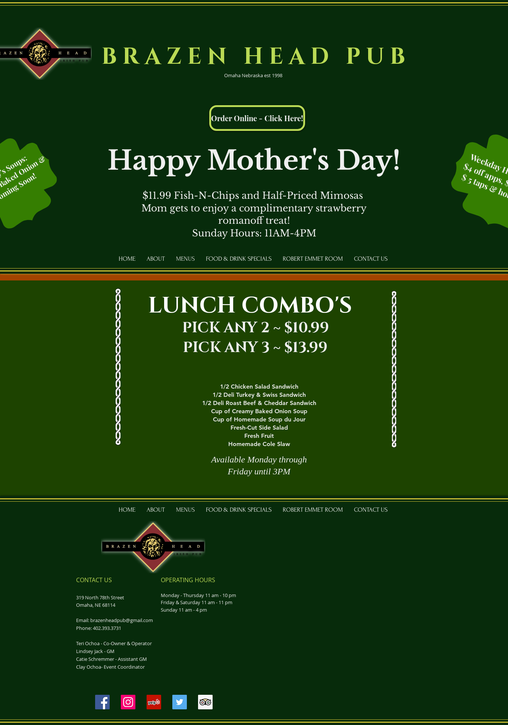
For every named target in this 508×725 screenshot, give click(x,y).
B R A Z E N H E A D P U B (253, 57)
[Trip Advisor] (205, 702)
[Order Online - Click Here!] (257, 118)
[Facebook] (102, 702)
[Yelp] (154, 702)
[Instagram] (128, 702)
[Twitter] (179, 702)
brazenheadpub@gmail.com (121, 620)
